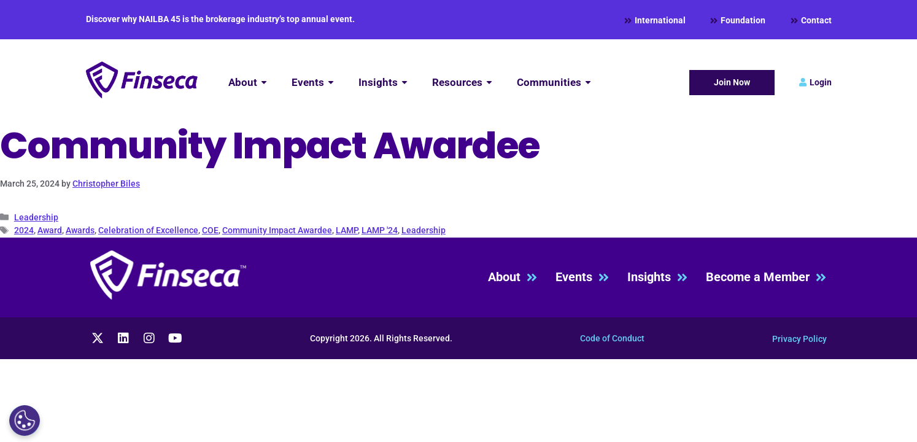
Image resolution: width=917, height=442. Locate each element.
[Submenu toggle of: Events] (331, 82)
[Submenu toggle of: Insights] (404, 82)
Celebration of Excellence (148, 230)
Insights (657, 277)
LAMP (347, 230)
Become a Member (766, 277)
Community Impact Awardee (277, 230)
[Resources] (462, 82)
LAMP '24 (380, 230)
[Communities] (554, 82)
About (512, 277)
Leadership (36, 217)
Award (49, 230)
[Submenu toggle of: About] (264, 82)
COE (210, 230)
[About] (247, 82)
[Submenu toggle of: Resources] (489, 82)
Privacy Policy (799, 339)
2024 (24, 230)
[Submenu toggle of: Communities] (588, 82)
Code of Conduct (612, 338)
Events (582, 277)
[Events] (312, 82)
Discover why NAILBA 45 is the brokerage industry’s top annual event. (220, 19)
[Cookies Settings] (24, 420)
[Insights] (383, 82)
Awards (80, 230)
